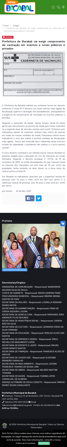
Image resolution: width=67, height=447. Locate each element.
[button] (58, 7)
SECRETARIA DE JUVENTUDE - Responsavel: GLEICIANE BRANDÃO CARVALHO (29, 359)
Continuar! (44, 443)
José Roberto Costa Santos (14, 270)
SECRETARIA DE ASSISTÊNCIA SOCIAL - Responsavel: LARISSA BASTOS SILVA (32, 322)
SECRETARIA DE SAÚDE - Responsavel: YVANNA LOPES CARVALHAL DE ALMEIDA (28, 377)
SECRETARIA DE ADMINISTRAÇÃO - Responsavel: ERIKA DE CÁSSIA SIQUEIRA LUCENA (30, 310)
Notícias (7, 37)
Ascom (9, 191)
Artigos (16, 26)
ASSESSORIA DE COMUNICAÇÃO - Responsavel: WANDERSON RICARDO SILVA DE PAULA (31, 288)
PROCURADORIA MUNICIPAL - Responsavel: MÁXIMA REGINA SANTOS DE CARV (31, 298)
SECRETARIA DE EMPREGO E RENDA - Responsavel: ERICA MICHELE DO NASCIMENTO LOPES (30, 341)
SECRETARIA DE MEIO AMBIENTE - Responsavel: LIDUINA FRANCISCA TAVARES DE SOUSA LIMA (29, 365)
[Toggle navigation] (53, 7)
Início (6, 26)
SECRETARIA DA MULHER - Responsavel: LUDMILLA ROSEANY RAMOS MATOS (32, 304)
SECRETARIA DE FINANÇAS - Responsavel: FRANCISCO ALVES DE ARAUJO (33, 353)
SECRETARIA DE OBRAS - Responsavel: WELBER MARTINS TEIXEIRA (29, 371)
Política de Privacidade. (26, 443)
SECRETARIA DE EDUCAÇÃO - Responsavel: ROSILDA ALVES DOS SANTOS (33, 334)
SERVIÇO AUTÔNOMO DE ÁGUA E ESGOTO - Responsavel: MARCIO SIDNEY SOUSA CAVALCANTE (33, 384)
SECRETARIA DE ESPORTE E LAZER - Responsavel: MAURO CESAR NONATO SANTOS (30, 347)
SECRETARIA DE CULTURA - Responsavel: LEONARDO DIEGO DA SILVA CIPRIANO (32, 328)
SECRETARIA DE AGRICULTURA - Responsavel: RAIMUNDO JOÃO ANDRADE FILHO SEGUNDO (33, 316)
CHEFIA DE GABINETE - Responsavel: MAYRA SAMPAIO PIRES (31, 293)
